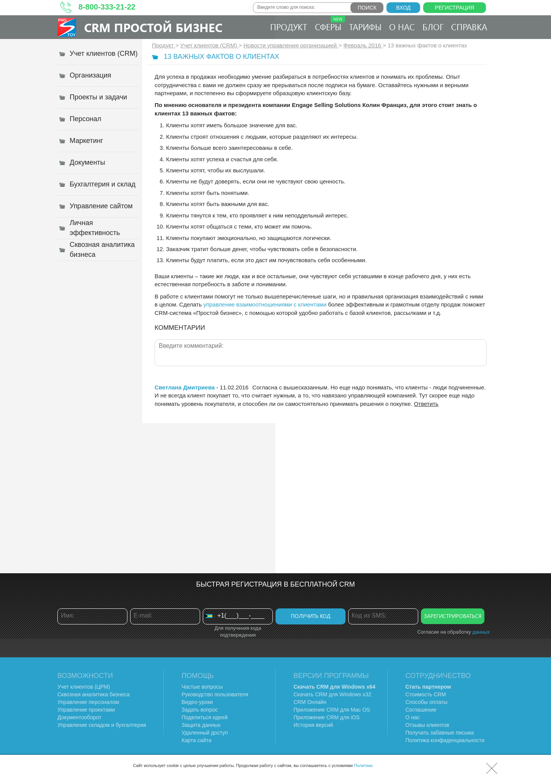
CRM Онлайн (309, 702)
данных (480, 632)
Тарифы (365, 26)
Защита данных (201, 725)
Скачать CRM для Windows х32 (332, 694)
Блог (432, 26)
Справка (469, 26)
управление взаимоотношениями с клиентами (264, 304)
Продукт (288, 26)
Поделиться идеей (205, 717)
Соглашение (421, 710)
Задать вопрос (200, 710)
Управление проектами (86, 710)
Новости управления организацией (290, 45)
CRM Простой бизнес (153, 27)
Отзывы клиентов (427, 725)
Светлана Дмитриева (185, 387)
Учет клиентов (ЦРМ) (83, 687)
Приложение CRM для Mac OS (331, 710)
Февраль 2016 (363, 45)
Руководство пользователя (215, 694)
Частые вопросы (202, 687)
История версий (313, 725)
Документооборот (79, 717)
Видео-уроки (197, 702)
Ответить (426, 404)
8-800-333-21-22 (106, 7)
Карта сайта (197, 740)
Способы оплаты (427, 702)
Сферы (330, 24)
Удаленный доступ (205, 733)
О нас (402, 26)
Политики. (364, 765)
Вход (403, 8)
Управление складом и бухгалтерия (101, 725)
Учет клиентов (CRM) (209, 45)
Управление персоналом (88, 702)
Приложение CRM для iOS (326, 717)
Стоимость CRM (426, 694)
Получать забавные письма (440, 733)
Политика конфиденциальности (445, 740)
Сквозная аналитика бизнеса (93, 694)
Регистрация (454, 8)
